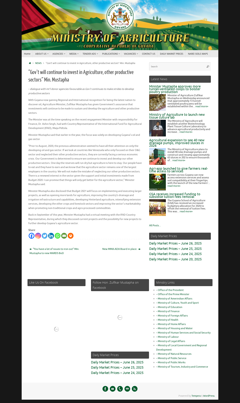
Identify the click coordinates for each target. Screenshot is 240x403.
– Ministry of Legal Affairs (170, 341)
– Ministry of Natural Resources (174, 354)
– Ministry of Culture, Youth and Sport (177, 302)
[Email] (64, 236)
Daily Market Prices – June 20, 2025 (175, 259)
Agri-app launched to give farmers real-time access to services (178, 170)
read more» (201, 106)
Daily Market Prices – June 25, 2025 (175, 249)
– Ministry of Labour (167, 337)
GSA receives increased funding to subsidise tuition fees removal (174, 195)
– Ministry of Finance (168, 311)
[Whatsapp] (57, 236)
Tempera (196, 395)
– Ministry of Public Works (171, 362)
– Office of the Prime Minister (172, 294)
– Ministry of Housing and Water (174, 328)
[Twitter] (45, 236)
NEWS (38, 63)
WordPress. (209, 395)
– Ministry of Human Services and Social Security (183, 332)
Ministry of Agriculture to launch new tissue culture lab (177, 116)
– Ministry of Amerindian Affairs (174, 298)
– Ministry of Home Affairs (171, 324)
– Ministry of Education (169, 307)
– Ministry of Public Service (171, 358)
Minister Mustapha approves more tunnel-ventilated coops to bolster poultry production (175, 89)
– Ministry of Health (167, 319)
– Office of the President (170, 290)
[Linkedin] (51, 236)
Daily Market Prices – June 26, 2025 (175, 243)
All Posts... (155, 225)
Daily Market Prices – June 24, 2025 (175, 254)
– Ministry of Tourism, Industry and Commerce (182, 366)
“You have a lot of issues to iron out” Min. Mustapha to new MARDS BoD (54, 251)
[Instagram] (38, 236)
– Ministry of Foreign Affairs (172, 315)
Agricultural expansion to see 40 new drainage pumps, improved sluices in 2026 (176, 143)
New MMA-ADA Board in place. (121, 249)
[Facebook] (31, 236)
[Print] (71, 236)
